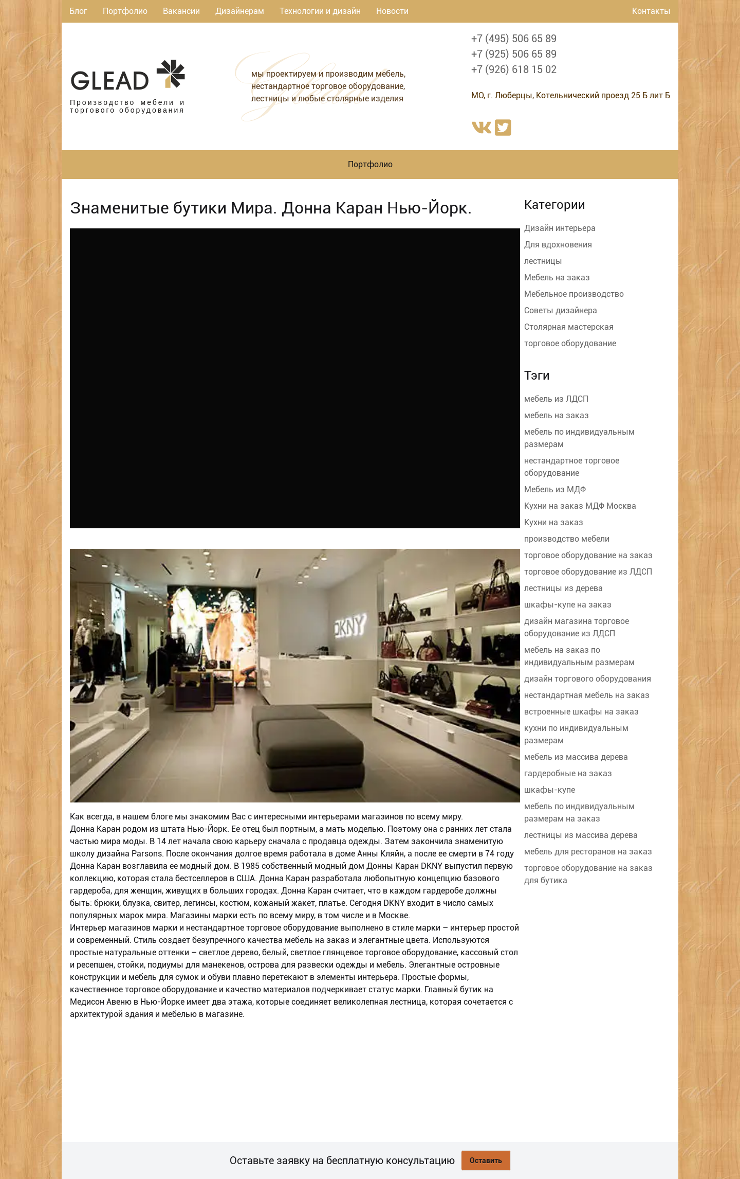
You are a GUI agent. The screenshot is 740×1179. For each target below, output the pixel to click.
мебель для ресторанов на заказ (588, 851)
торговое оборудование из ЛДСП (588, 572)
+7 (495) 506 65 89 (514, 38)
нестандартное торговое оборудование (571, 467)
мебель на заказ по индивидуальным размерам (579, 656)
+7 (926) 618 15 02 (514, 69)
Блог (78, 11)
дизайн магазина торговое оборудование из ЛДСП (576, 627)
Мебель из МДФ (555, 489)
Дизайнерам (239, 11)
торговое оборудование (570, 343)
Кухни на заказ (553, 522)
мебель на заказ (556, 415)
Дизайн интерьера (560, 228)
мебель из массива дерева (576, 757)
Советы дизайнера (560, 310)
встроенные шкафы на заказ (581, 712)
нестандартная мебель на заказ (587, 695)
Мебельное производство (574, 294)
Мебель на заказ (557, 277)
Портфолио (125, 11)
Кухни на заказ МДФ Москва (580, 506)
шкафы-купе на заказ (568, 605)
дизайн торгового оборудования (587, 679)
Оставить (486, 1160)
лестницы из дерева (563, 588)
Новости (392, 11)
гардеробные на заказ (568, 773)
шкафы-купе (549, 790)
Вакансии (181, 11)
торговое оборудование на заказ (588, 555)
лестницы (543, 261)
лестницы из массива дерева (581, 835)
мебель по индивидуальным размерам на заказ (579, 812)
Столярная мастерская (569, 327)
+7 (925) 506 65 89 (514, 54)
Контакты (651, 11)
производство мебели (566, 539)
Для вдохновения (558, 244)
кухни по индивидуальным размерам (576, 734)
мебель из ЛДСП (556, 399)
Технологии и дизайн (320, 11)
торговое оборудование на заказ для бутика (588, 874)
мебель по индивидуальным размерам (579, 438)
